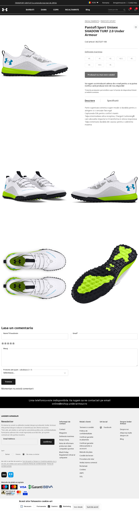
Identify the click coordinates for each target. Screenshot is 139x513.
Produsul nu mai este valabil (101, 74)
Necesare (27, 506)
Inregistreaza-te (119, 3)
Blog (122, 439)
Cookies (83, 469)
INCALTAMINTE (92, 21)
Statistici (54, 506)
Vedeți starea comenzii (88, 462)
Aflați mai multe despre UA (126, 434)
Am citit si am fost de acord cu (28, 463)
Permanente (41, 506)
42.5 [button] (121, 58)
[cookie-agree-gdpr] (92, 507)
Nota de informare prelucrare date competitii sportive (66, 446)
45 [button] (110, 65)
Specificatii (112, 100)
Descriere (90, 100)
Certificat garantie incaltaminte (86, 438)
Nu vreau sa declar (32, 454)
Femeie (18, 454)
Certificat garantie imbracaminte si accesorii (86, 446)
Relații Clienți (64, 440)
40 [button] (89, 58)
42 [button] (110, 58)
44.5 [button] (99, 65)
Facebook (107, 427)
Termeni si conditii (87, 427)
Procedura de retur (87, 459)
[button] (136, 34)
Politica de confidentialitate (86, 432)
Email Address (9, 439)
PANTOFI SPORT (108, 21)
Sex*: (3, 450)
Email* (75, 333)
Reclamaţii (83, 466)
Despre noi (124, 429)
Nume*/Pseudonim (10, 333)
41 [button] (100, 58)
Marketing (67, 506)
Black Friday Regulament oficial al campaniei (67, 455)
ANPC (82, 473)
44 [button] (89, 65)
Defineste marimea (66, 436)
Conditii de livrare (86, 455)
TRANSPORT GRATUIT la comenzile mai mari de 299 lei (36, 3)
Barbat (7, 454)
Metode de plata (86, 452)
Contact (62, 429)
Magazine (63, 433)
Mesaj (5, 348)
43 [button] (132, 58)
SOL (81, 476)
